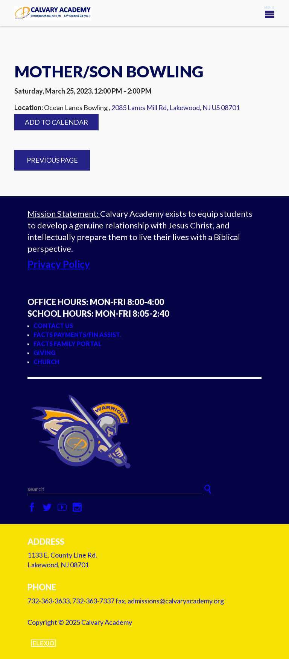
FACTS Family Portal (67, 343)
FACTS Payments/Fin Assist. (77, 334)
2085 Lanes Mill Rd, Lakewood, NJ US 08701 (175, 107)
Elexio (43, 643)
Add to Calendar (56, 122)
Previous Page (52, 160)
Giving (44, 352)
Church (46, 361)
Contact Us (53, 325)
